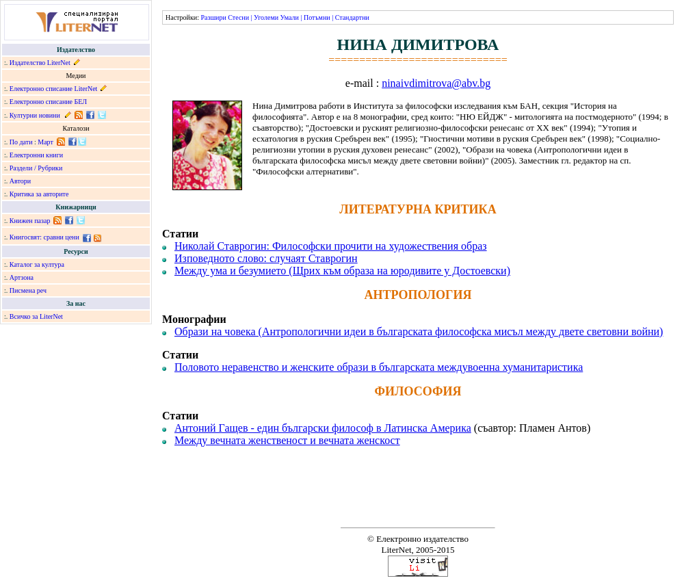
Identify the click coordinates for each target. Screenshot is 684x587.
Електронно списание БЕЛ (48, 101)
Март (45, 142)
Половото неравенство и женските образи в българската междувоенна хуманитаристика (378, 367)
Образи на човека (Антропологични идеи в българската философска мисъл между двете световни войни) (418, 331)
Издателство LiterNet (40, 62)
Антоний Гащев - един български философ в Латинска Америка (322, 428)
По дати (21, 142)
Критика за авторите (39, 194)
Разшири (213, 17)
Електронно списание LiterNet (54, 88)
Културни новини (35, 115)
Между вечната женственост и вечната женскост (287, 440)
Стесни (238, 17)
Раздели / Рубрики (36, 168)
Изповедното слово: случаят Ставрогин (266, 258)
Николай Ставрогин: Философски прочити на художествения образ (330, 246)
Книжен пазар (30, 220)
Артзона (22, 277)
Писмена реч (28, 290)
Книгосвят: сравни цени (44, 237)
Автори (20, 181)
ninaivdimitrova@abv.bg (436, 83)
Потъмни (317, 17)
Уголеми (266, 17)
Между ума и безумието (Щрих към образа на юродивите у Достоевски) (342, 270)
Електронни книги (36, 155)
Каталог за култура (37, 264)
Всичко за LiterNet (36, 316)
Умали (289, 17)
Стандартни (352, 17)
